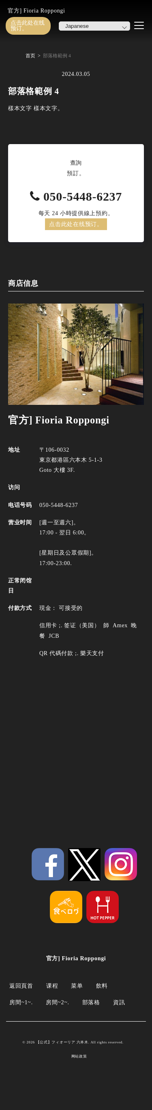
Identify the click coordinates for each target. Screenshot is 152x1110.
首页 (30, 56)
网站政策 (79, 1056)
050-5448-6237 (82, 196)
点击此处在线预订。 (28, 25)
